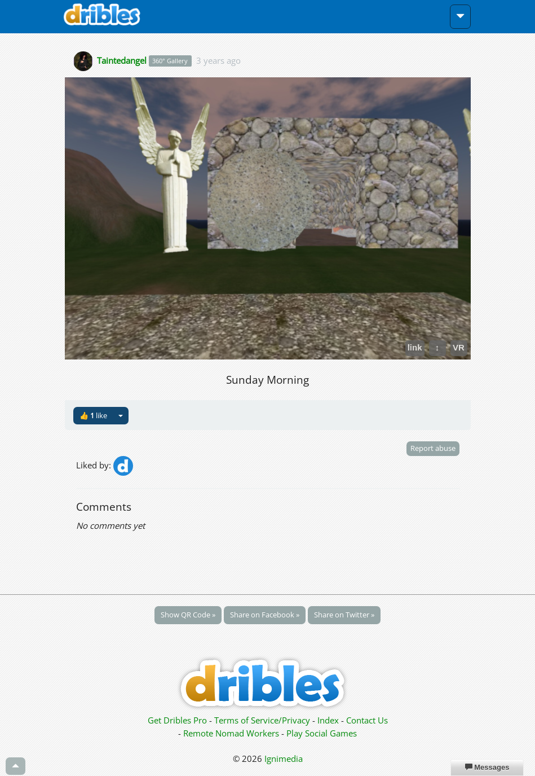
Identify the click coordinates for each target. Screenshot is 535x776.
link (415, 347)
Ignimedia (283, 758)
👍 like (93, 415)
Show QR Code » (188, 615)
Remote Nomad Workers (232, 733)
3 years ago (218, 59)
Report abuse (433, 448)
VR (459, 347)
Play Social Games (321, 733)
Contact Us (367, 720)
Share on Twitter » (344, 615)
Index (328, 720)
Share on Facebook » (264, 615)
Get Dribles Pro (178, 720)
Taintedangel (122, 59)
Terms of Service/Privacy (262, 720)
